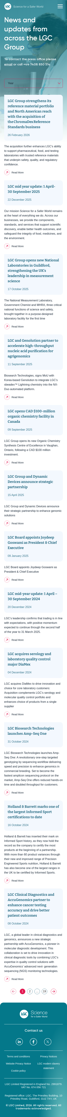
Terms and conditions (18, 1056)
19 (44, 991)
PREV (13, 991)
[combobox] (33, 83)
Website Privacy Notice (18, 1063)
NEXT (53, 991)
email (8, 64)
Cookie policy (18, 1070)
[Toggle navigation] (60, 6)
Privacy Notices (48, 1056)
